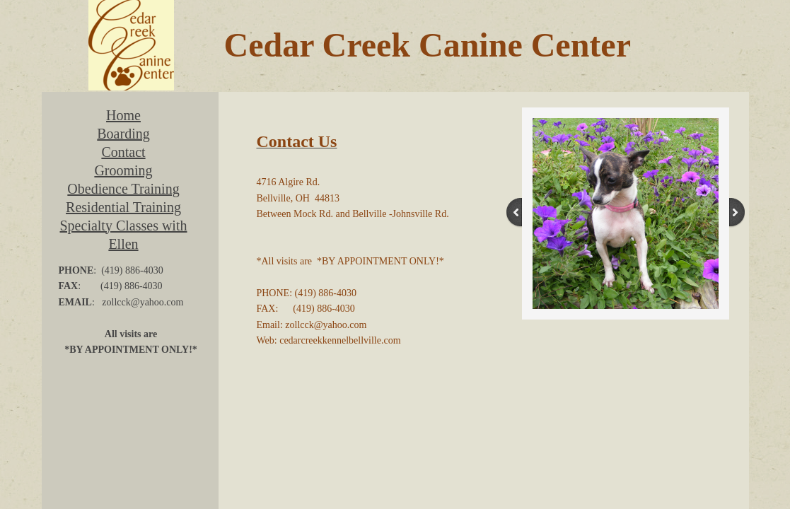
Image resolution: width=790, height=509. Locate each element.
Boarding (123, 133)
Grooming (123, 170)
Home (123, 115)
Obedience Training (123, 189)
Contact (123, 152)
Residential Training (123, 207)
